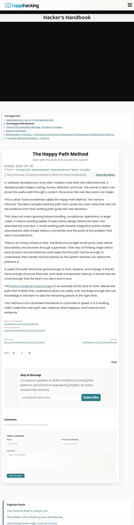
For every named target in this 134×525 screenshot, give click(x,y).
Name (9, 440)
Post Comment (15, 475)
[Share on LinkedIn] (13, 353)
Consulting (85, 169)
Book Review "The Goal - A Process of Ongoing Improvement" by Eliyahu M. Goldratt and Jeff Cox (60, 134)
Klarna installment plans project (31, 286)
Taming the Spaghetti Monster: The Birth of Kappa (24, 330)
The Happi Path (23, 169)
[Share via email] (29, 353)
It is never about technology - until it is (27, 138)
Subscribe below (105, 174)
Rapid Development (60, 169)
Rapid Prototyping (16, 130)
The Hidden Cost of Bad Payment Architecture (35, 517)
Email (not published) (70, 440)
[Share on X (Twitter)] (21, 353)
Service (74, 169)
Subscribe (91, 397)
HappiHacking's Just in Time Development (21, 324)
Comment (11, 451)
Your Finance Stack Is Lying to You (27, 511)
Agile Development (40, 169)
